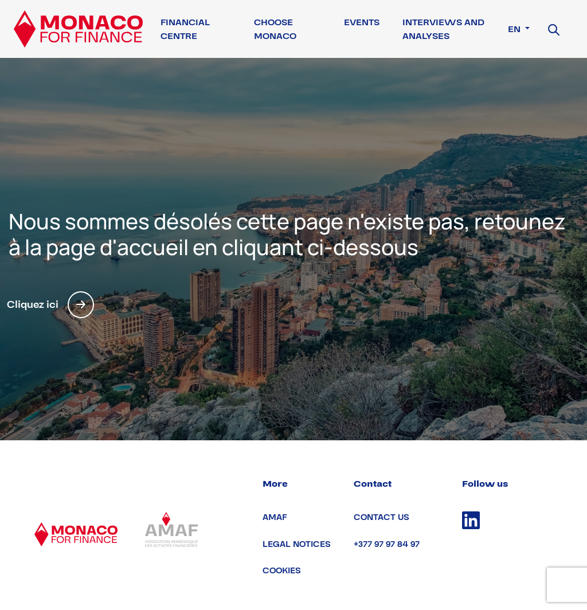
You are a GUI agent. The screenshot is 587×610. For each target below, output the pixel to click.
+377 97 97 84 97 (387, 544)
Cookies (282, 571)
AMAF (275, 517)
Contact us (381, 517)
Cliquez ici (50, 305)
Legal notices (297, 544)
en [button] (515, 29)
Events (361, 22)
